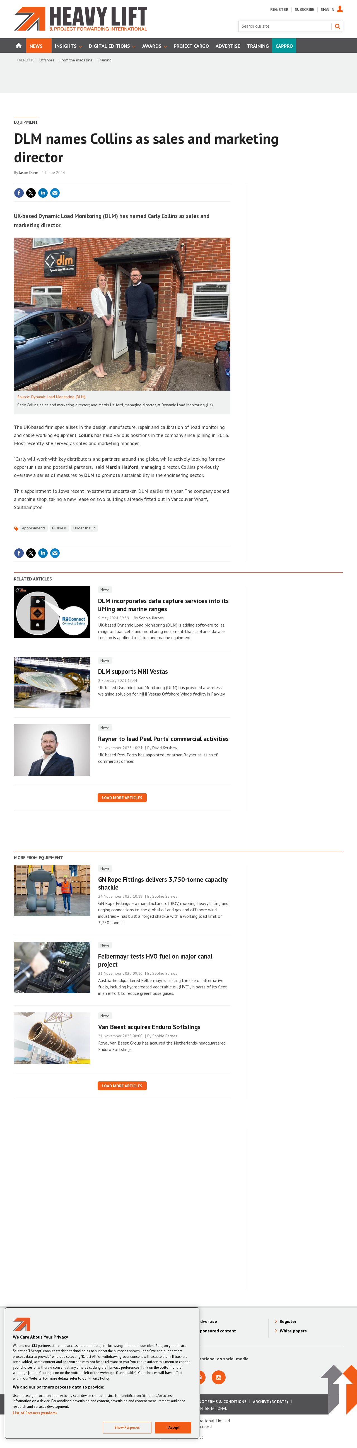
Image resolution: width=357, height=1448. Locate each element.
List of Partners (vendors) (35, 1413)
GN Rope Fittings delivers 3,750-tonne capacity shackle (162, 883)
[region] (102, 1373)
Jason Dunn (28, 172)
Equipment (26, 122)
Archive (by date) (270, 1401)
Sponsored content (216, 1331)
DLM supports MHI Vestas (133, 671)
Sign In (327, 9)
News (105, 589)
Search (337, 26)
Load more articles (122, 797)
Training (105, 60)
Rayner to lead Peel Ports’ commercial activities (163, 739)
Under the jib (84, 528)
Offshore (47, 60)
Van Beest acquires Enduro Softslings (149, 1027)
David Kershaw (164, 747)
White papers (293, 1331)
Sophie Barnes (151, 617)
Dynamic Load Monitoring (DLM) (58, 396)
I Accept (173, 1427)
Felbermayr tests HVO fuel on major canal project (155, 960)
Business (59, 528)
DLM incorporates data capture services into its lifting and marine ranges (163, 605)
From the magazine (76, 60)
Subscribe (304, 9)
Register (279, 9)
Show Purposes (127, 1427)
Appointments (33, 528)
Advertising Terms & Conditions (213, 1401)
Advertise (207, 1321)
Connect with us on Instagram (218, 1377)
